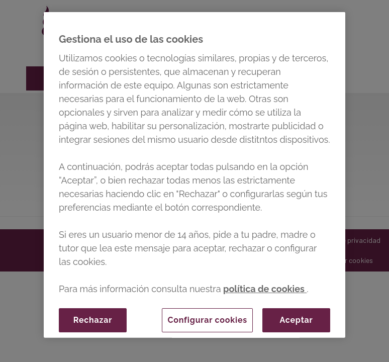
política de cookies (265, 289)
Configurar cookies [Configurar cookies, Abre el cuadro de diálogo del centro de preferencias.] (207, 320)
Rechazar (92, 320)
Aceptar (296, 320)
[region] (194, 175)
